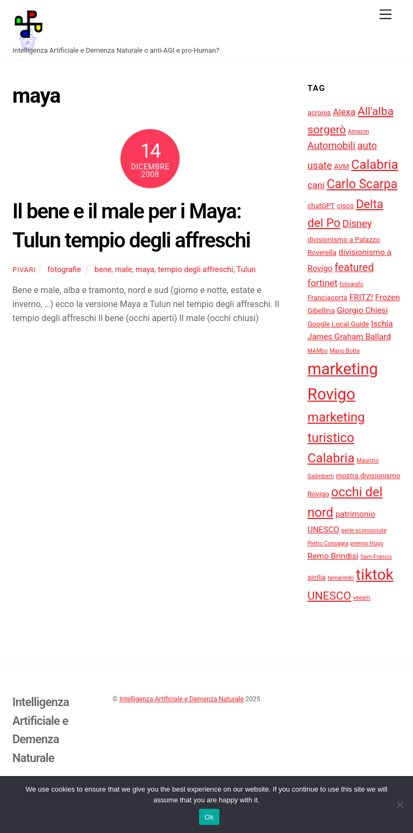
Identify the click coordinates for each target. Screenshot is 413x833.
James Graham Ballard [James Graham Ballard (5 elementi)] (349, 336)
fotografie (64, 269)
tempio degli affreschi (195, 269)
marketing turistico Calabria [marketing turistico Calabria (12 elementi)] (336, 438)
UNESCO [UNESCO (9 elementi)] (329, 595)
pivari (24, 270)
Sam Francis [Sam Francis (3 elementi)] (376, 556)
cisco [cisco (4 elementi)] (345, 206)
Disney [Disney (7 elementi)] (357, 224)
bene (103, 269)
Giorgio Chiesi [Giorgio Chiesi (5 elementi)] (362, 310)
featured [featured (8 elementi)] (354, 267)
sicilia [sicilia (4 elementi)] (317, 577)
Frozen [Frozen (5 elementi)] (387, 297)
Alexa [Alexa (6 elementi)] (344, 111)
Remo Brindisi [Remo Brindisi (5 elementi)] (333, 556)
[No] (399, 804)
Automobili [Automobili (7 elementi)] (331, 146)
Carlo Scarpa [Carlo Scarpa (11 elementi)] (361, 184)
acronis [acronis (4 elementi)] (319, 113)
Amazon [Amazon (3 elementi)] (358, 131)
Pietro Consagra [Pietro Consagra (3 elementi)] (328, 543)
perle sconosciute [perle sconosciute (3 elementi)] (364, 530)
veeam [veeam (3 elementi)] (362, 597)
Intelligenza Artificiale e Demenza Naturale (181, 699)
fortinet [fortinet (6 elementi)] (323, 282)
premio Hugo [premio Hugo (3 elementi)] (367, 543)
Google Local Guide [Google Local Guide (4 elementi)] (338, 324)
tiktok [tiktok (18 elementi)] (375, 574)
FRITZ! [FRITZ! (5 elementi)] (361, 297)
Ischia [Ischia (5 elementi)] (382, 324)
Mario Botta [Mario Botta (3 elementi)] (345, 350)
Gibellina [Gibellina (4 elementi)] (321, 311)
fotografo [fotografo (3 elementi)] (351, 284)
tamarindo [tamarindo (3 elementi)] (340, 577)
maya (145, 269)
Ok (208, 817)
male (123, 269)
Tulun (246, 269)
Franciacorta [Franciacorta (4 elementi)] (327, 298)
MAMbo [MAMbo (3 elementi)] (318, 350)
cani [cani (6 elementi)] (316, 185)
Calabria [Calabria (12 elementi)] (374, 164)
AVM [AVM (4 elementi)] (341, 166)
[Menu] (385, 14)
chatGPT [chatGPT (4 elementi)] (321, 206)
